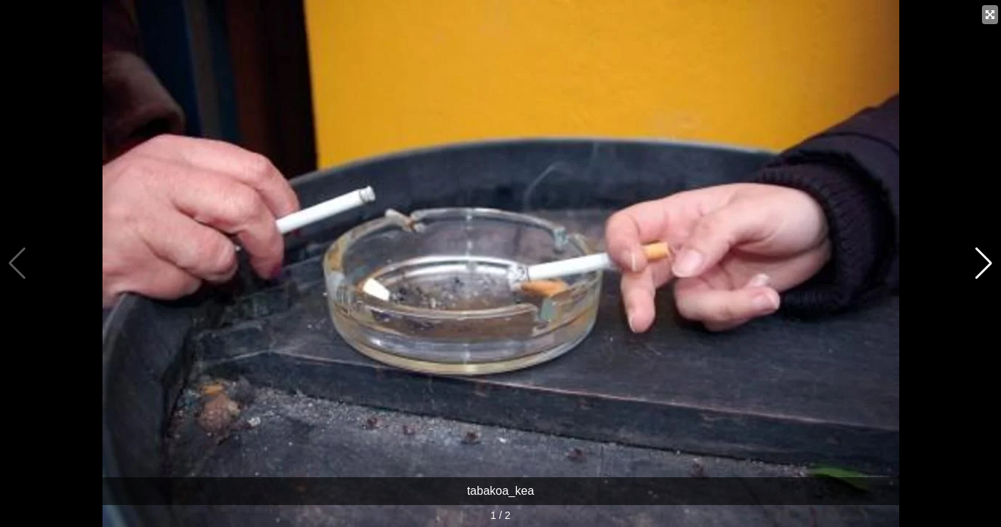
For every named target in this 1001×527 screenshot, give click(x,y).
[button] (984, 263)
